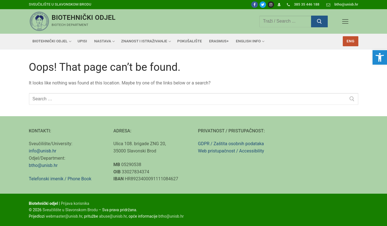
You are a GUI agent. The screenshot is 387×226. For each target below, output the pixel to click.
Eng (350, 41)
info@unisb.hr (42, 151)
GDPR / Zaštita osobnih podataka (231, 143)
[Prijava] (279, 4)
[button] (380, 57)
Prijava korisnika (75, 203)
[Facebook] (254, 4)
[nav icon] (345, 21)
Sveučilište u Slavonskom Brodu (60, 4)
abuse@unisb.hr (113, 216)
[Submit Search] (319, 21)
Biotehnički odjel (84, 17)
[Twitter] (263, 4)
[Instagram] (271, 4)
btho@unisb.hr (43, 165)
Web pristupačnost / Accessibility (231, 151)
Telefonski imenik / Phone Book (60, 178)
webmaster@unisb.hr (64, 216)
